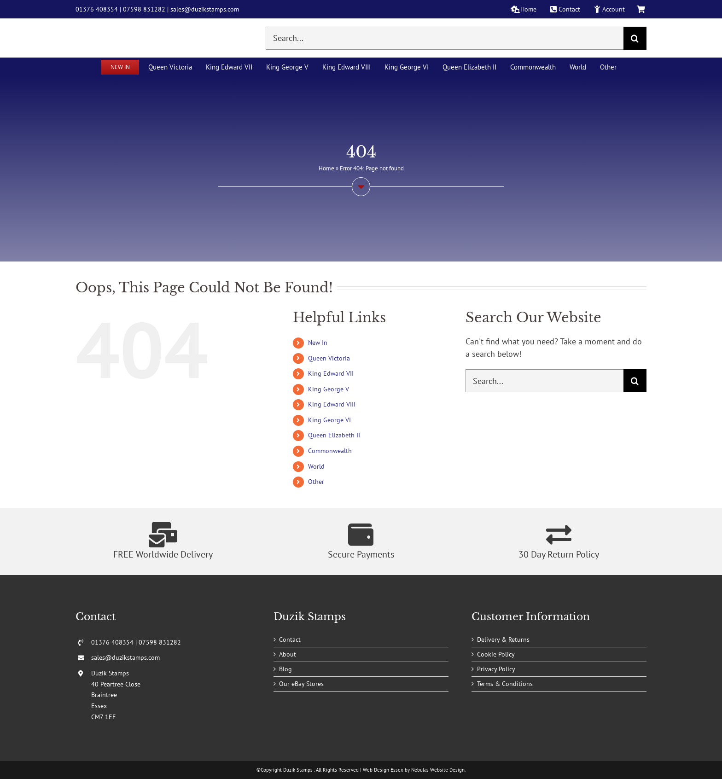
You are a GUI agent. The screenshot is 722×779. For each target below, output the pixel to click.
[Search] (634, 38)
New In (317, 342)
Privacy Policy (496, 669)
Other (316, 481)
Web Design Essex (383, 770)
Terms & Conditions (505, 684)
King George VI (329, 420)
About (287, 654)
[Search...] (444, 38)
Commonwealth (330, 451)
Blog (285, 669)
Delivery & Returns (503, 639)
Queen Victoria (329, 358)
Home (326, 168)
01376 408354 (97, 9)
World (316, 466)
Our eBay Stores (301, 684)
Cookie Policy (496, 654)
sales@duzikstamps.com (204, 9)
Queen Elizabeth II (334, 435)
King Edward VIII (331, 404)
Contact (290, 639)
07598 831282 (144, 9)
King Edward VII (331, 373)
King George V (328, 389)
